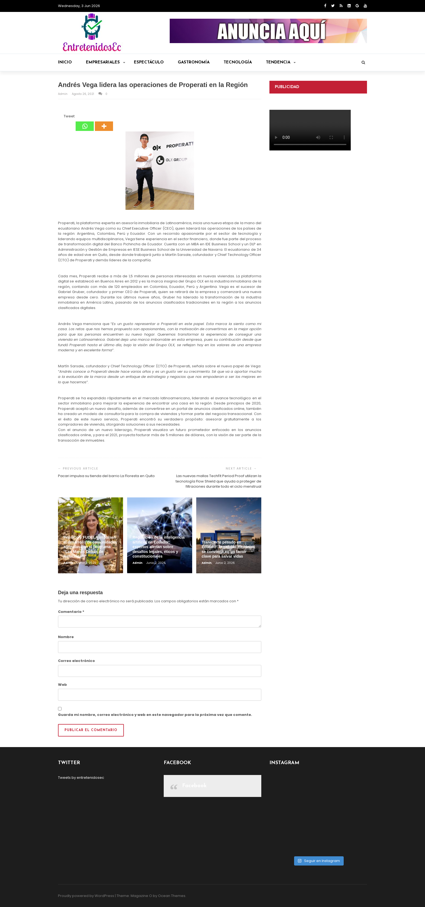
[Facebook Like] (60, 117)
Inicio (65, 62)
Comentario (71, 611)
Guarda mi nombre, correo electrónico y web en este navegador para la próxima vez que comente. (155, 714)
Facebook (194, 786)
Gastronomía (194, 62)
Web (62, 684)
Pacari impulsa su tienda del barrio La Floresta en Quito (106, 475)
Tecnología (238, 62)
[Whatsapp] (85, 122)
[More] (104, 122)
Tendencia (281, 62)
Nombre (66, 636)
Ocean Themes (171, 895)
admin (63, 94)
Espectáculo (149, 62)
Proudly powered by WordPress (86, 895)
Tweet (69, 116)
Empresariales (105, 62)
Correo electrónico (76, 660)
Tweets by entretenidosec (81, 777)
